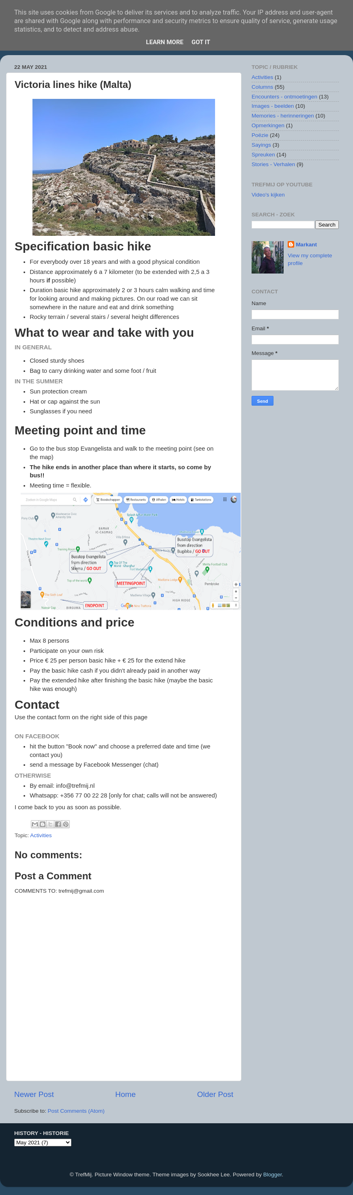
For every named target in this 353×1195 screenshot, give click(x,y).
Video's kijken (268, 195)
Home (125, 1094)
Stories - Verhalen (273, 164)
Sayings (261, 145)
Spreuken (263, 155)
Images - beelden (273, 106)
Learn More (164, 42)
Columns (262, 87)
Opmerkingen (268, 125)
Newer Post (34, 1094)
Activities (41, 835)
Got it (201, 42)
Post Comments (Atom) (76, 1111)
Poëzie (260, 135)
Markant (306, 245)
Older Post (215, 1094)
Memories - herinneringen (283, 116)
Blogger (272, 1174)
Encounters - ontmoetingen (284, 97)
